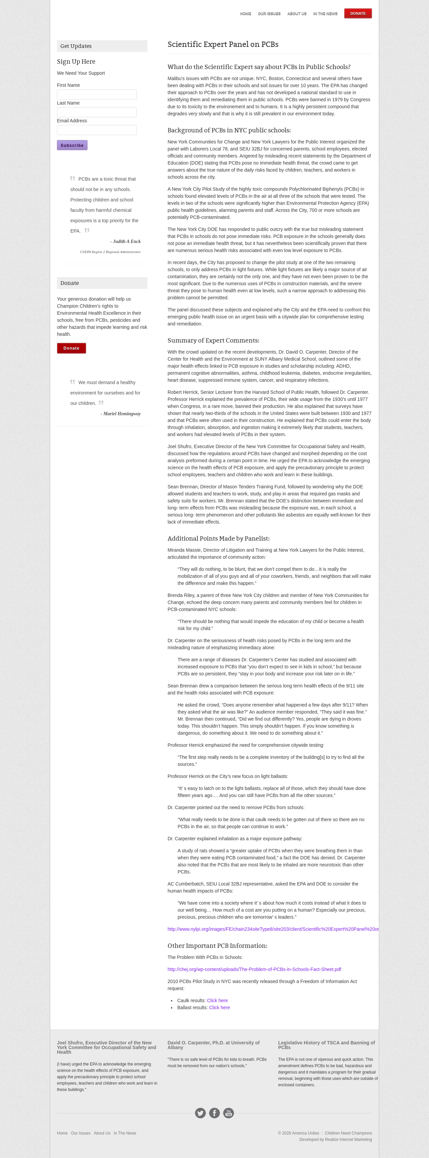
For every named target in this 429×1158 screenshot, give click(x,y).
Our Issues (269, 13)
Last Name (68, 103)
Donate (358, 13)
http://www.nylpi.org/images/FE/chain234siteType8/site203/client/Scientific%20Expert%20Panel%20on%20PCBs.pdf (288, 929)
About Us (296, 13)
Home (245, 13)
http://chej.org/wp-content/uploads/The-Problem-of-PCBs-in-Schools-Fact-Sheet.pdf (254, 969)
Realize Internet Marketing (348, 1139)
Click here (217, 1000)
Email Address (72, 120)
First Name (68, 85)
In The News (325, 13)
